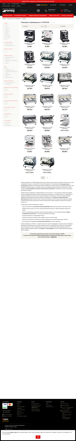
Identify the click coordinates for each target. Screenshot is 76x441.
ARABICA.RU (53, 394)
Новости (4, 3)
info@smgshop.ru (65, 405)
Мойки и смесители (35, 409)
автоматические (24, 342)
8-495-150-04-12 (51, 9)
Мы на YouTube (6, 416)
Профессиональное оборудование (35, 407)
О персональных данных (22, 416)
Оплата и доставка (6, 5)
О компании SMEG (15, 3)
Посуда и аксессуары (35, 410)
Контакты (18, 5)
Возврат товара (20, 412)
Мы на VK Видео (7, 414)
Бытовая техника (35, 403)
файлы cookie (13, 432)
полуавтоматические (65, 341)
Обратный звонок (49, 406)
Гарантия (13, 5)
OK (38, 437)
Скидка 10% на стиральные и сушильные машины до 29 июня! (38, 1)
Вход (47, 403)
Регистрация (48, 405)
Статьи (8, 3)
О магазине (22, 3)
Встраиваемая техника (36, 405)
